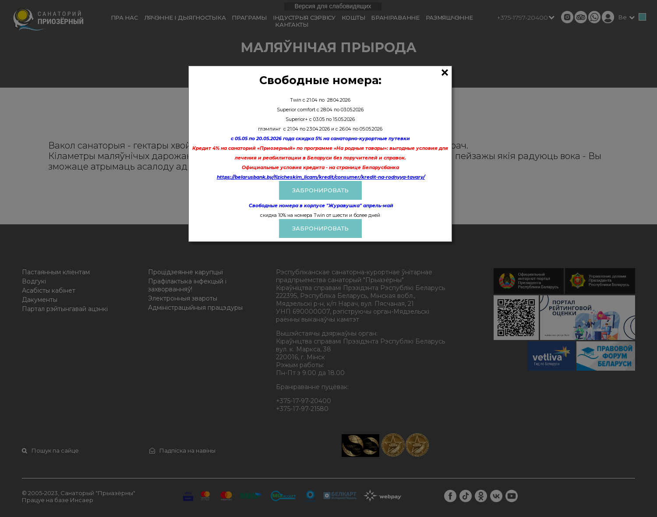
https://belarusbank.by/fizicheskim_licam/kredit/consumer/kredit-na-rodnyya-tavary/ (321, 177)
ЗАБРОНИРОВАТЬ (320, 190)
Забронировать (320, 228)
